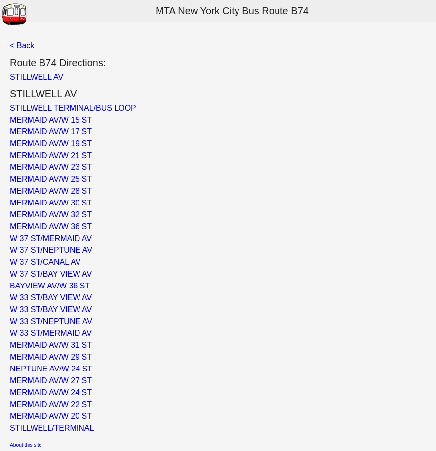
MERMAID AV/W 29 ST (51, 357)
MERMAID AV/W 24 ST (51, 392)
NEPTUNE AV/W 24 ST (51, 369)
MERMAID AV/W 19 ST (51, 143)
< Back (22, 45)
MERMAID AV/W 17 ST (51, 131)
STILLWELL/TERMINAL (52, 428)
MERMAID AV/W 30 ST (51, 203)
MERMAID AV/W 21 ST (51, 155)
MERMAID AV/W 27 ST (51, 380)
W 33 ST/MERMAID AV (51, 333)
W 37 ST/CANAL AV (45, 262)
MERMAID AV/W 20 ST (51, 416)
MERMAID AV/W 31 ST (51, 345)
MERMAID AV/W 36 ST (51, 226)
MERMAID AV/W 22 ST (51, 404)
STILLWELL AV (36, 77)
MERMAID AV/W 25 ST (51, 179)
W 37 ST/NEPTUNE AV (51, 250)
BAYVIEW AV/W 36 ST (50, 286)
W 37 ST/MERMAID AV (51, 238)
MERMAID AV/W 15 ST (51, 120)
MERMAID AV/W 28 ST (51, 191)
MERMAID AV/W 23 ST (51, 167)
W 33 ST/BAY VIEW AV (51, 297)
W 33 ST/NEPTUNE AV (51, 321)
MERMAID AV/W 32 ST (51, 214)
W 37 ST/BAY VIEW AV (51, 274)
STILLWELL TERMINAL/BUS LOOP (73, 108)
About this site (25, 445)
